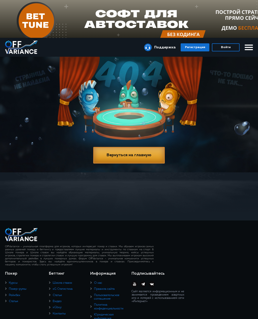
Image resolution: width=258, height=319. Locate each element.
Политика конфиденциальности (108, 306)
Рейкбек (14, 295)
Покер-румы (17, 289)
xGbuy (57, 307)
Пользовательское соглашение (106, 297)
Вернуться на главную (129, 155)
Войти (226, 47)
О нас (98, 282)
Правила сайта (104, 289)
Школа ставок (62, 282)
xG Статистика (63, 289)
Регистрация (195, 47)
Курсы (13, 282)
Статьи (13, 301)
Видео (57, 301)
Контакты (59, 313)
